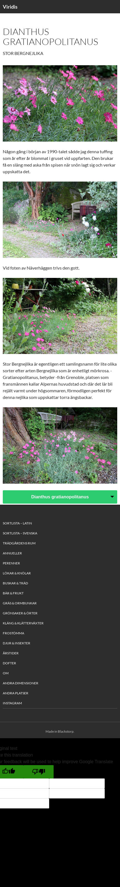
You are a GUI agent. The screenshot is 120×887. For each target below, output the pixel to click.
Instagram (12, 703)
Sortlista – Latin (17, 523)
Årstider (11, 653)
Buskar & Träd (15, 583)
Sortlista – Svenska (20, 533)
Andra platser (15, 693)
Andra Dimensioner (20, 683)
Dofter (9, 663)
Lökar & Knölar (17, 573)
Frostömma (13, 633)
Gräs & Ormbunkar (20, 603)
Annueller (12, 553)
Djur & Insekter (16, 643)
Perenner (11, 563)
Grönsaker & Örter (20, 613)
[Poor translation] (39, 771)
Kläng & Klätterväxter (23, 623)
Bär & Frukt (13, 593)
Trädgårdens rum (19, 543)
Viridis (10, 7)
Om (6, 673)
